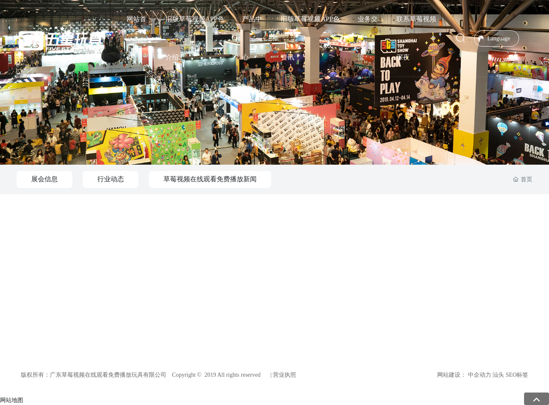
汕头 (498, 375)
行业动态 (110, 179)
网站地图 (11, 400)
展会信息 (44, 179)
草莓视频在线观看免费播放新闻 (210, 179)
